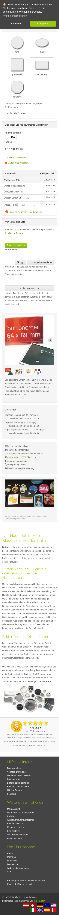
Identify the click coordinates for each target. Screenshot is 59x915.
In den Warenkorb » (29, 288)
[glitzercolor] (26, 205)
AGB (9, 871)
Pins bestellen (13, 831)
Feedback (11, 794)
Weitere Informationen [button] (15, 16)
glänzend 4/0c (12, 180)
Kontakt (10, 853)
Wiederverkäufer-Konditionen (20, 820)
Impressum (12, 860)
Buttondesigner (14, 779)
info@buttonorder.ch (23, 884)
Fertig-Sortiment (14, 838)
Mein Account (13, 809)
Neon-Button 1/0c (13, 198)
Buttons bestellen (15, 823)
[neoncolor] (29, 198)
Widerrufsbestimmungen (18, 868)
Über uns (11, 857)
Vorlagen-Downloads (17, 772)
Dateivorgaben (14, 768)
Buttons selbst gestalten (18, 783)
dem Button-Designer (14, 233)
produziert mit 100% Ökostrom (21, 457)
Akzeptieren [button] (43, 23)
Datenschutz (13, 864)
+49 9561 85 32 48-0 (35, 880)
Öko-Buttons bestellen (17, 834)
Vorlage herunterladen (40, 262)
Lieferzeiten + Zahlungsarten (20, 812)
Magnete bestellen (15, 827)
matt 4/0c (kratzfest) (14, 186)
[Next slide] (50, 340)
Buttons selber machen (18, 786)
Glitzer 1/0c (10, 205)
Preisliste (11, 816)
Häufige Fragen (14, 790)
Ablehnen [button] (16, 23)
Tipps (20, 262)
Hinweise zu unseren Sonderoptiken (23, 211)
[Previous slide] (9, 340)
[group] (9, 371)
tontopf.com (39, 901)
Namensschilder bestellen (19, 775)
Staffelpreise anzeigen (16, 163)
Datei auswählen (16, 245)
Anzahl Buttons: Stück (13, 137)
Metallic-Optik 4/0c (13, 192)
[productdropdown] (29, 113)
